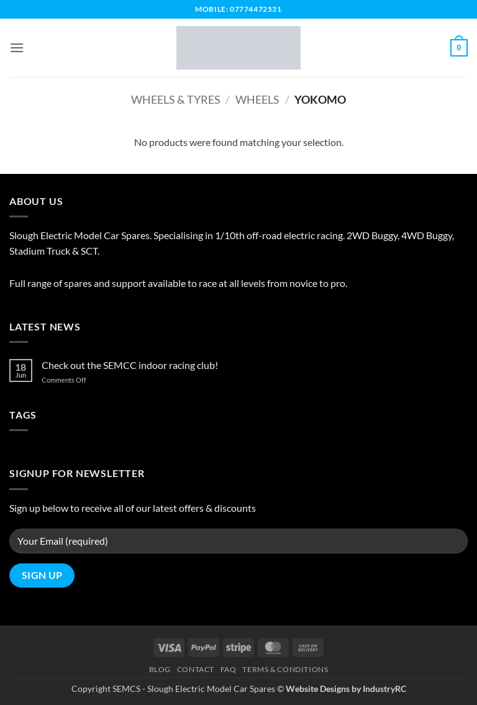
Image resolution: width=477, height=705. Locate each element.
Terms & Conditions (285, 669)
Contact (195, 669)
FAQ (228, 669)
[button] (16, 47)
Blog (160, 669)
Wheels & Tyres (175, 99)
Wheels (257, 99)
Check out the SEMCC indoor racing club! (130, 365)
